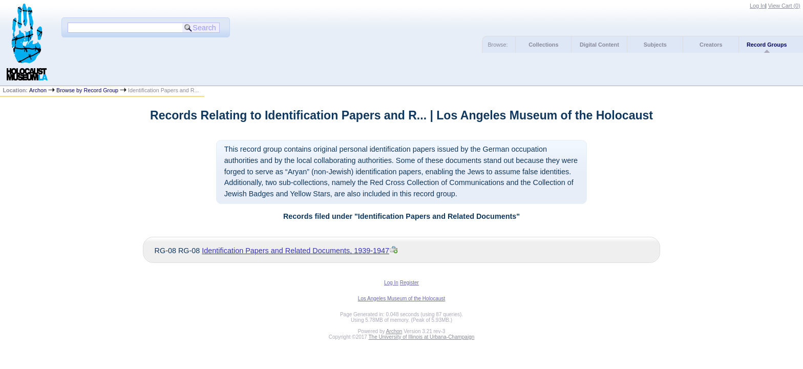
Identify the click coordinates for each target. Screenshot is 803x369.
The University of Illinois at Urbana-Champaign (422, 337)
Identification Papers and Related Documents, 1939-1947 (295, 251)
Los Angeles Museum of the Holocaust (402, 298)
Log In (757, 6)
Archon (38, 90)
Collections (543, 45)
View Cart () (784, 6)
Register (409, 282)
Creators (711, 45)
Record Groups (767, 45)
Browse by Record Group (87, 90)
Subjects (655, 45)
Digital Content (599, 45)
